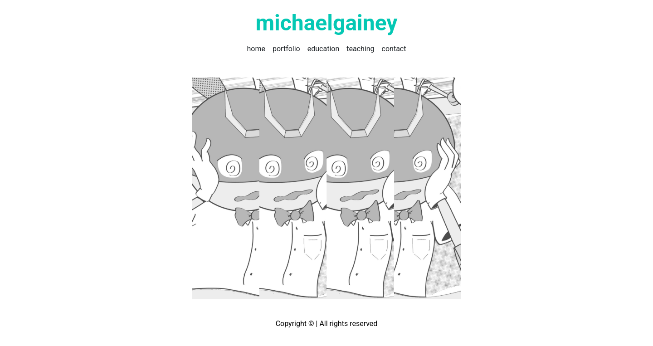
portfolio (286, 48)
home (256, 48)
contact (394, 48)
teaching (360, 48)
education (323, 48)
